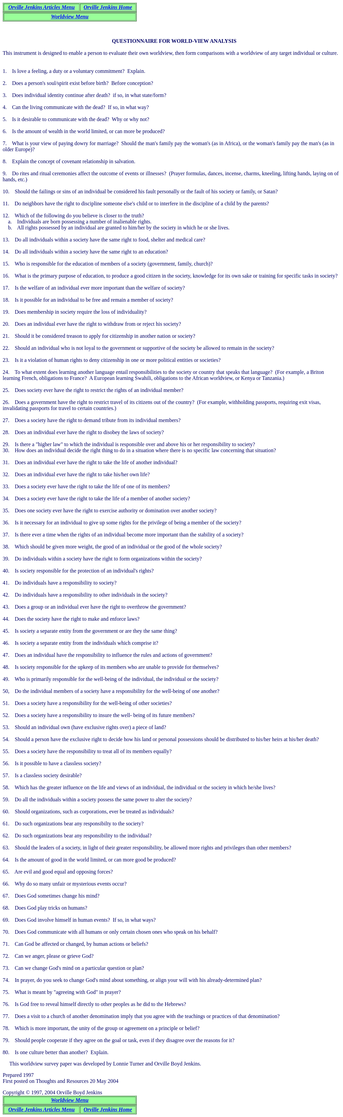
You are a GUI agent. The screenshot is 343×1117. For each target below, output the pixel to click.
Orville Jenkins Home (107, 7)
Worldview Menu (69, 16)
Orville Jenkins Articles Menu (41, 7)
